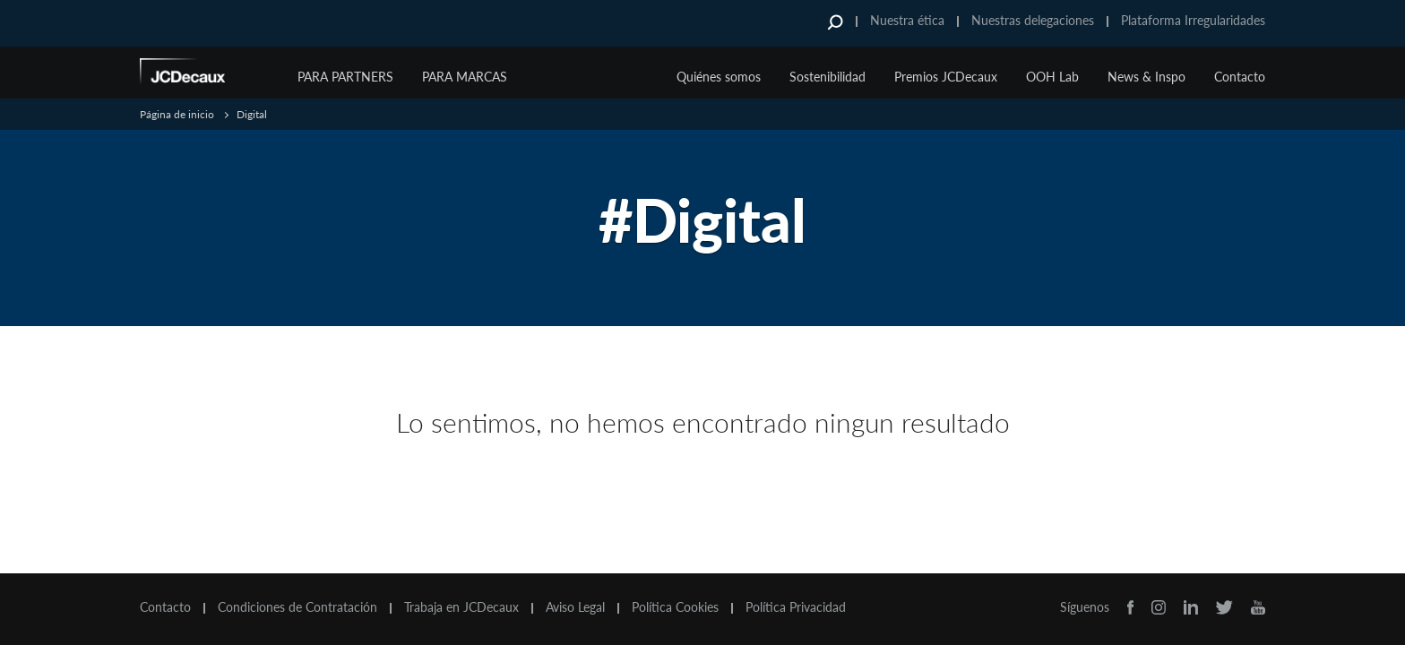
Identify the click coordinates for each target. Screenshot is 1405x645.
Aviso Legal (575, 607)
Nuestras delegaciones (1032, 20)
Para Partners (345, 76)
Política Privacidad (796, 607)
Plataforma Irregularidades (1193, 20)
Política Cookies (675, 607)
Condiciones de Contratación (297, 607)
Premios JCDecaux (945, 76)
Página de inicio (177, 114)
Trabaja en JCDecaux (461, 607)
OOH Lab (1052, 76)
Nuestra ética (907, 20)
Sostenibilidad (827, 76)
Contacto (1239, 76)
